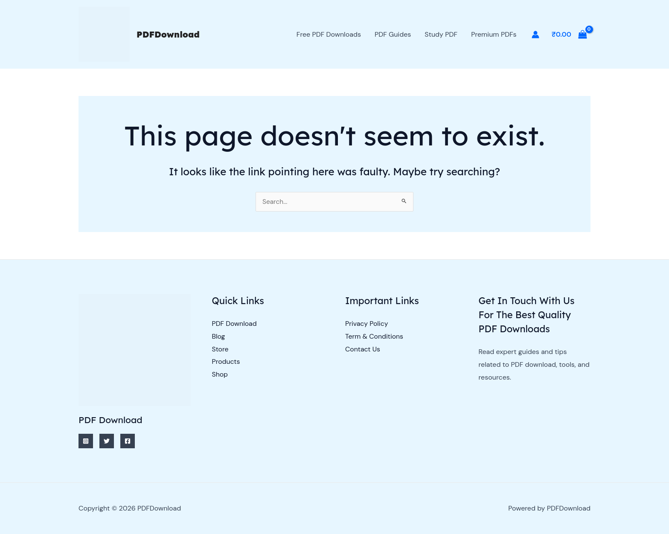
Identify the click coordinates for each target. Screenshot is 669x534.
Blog (218, 336)
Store (220, 349)
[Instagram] (86, 441)
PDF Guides (393, 34)
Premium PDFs (493, 34)
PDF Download (234, 323)
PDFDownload (168, 34)
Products (226, 361)
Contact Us (363, 349)
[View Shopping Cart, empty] (569, 34)
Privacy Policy (367, 323)
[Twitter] (106, 441)
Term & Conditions (374, 336)
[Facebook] (127, 441)
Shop (220, 374)
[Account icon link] (535, 34)
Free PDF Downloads (329, 34)
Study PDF (441, 34)
